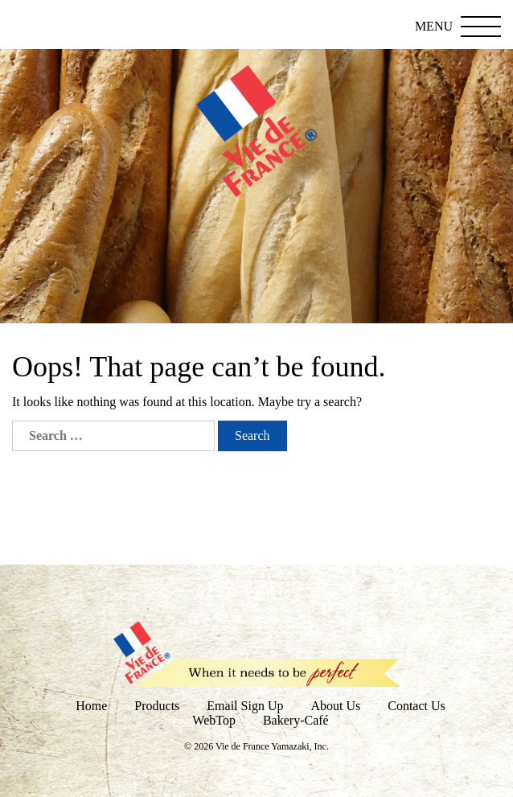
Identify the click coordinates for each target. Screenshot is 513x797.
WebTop (214, 720)
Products (156, 706)
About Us (335, 706)
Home (91, 706)
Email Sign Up (245, 706)
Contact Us (416, 706)
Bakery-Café (296, 720)
